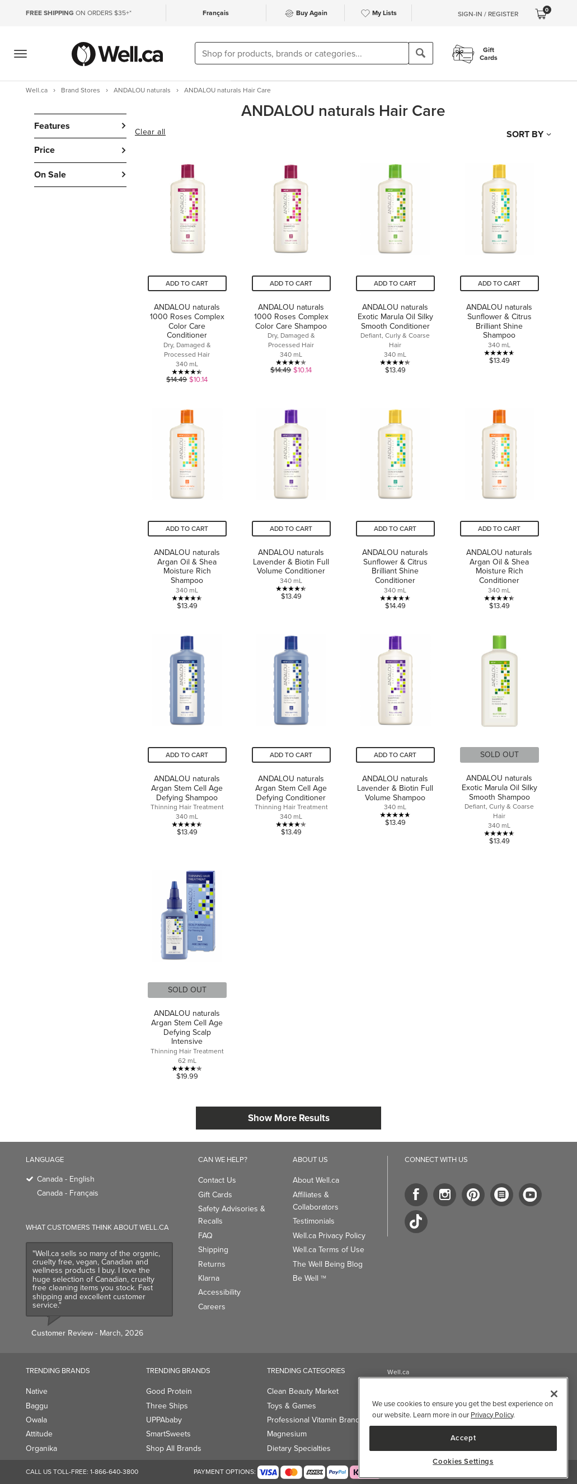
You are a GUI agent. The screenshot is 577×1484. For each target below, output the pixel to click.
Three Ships (167, 1406)
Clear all (150, 132)
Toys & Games (291, 1406)
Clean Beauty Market (303, 1391)
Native (37, 1391)
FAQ (205, 1236)
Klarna (208, 1278)
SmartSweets (168, 1434)
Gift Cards (215, 1195)
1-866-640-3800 (114, 1472)
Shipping (213, 1250)
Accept (463, 1437)
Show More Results (289, 1118)
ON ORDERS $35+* (79, 13)
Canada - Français (67, 1193)
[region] (463, 1427)
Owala (36, 1420)
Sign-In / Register (488, 14)
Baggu (37, 1406)
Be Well (309, 1278)
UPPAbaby (164, 1420)
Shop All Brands (173, 1448)
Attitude (39, 1434)
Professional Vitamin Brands (315, 1420)
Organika (41, 1448)
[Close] (554, 1394)
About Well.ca (316, 1180)
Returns (212, 1264)
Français (216, 13)
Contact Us (217, 1180)
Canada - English (66, 1179)
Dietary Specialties (299, 1448)
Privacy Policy (492, 1415)
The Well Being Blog (328, 1264)
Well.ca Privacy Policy (329, 1236)
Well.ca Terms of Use (328, 1250)
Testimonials (314, 1221)
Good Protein (169, 1391)
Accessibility (219, 1292)
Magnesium (287, 1434)
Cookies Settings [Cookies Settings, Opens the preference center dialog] (463, 1462)
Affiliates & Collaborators (316, 1201)
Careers (212, 1307)
